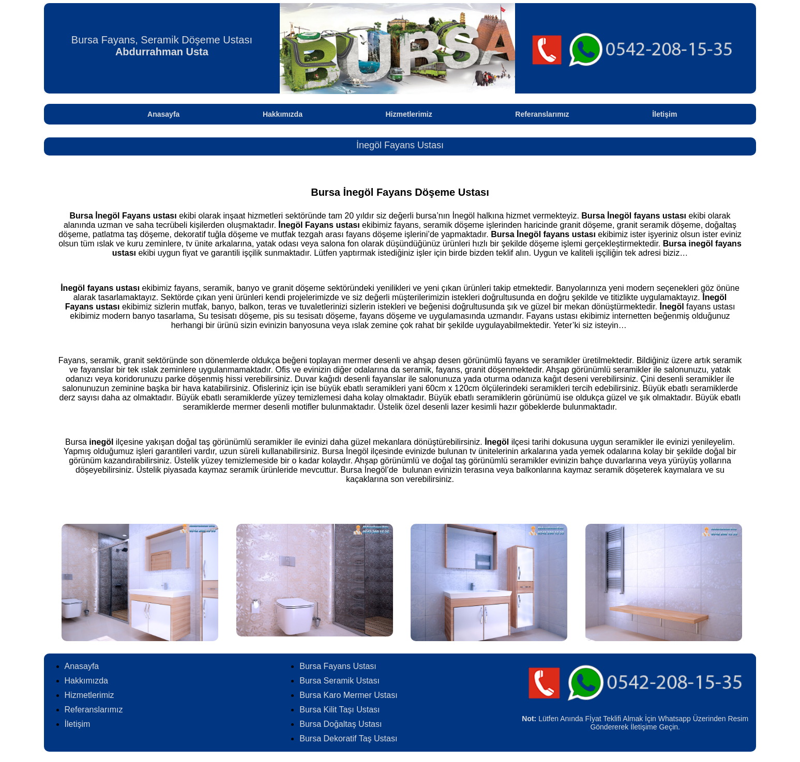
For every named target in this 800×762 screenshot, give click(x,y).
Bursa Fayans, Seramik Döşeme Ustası (161, 45)
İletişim (664, 114)
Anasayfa (163, 114)
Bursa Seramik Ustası (339, 680)
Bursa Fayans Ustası (337, 666)
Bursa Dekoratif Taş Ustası (348, 738)
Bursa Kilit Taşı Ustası (339, 709)
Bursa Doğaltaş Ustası (340, 724)
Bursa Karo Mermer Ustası (348, 695)
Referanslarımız (542, 114)
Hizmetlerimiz (409, 114)
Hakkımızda (283, 114)
